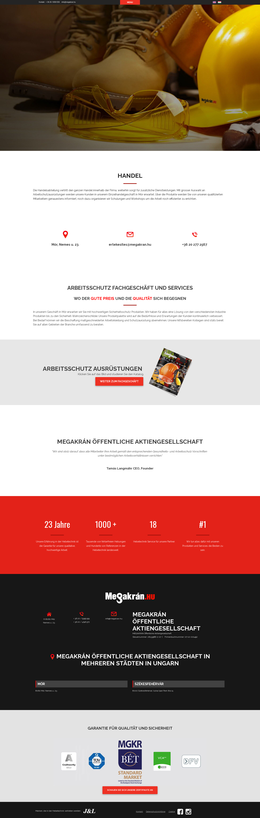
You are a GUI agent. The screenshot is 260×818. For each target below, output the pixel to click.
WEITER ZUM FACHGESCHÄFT (119, 381)
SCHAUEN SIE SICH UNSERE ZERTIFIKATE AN (130, 790)
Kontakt (41, 2)
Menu (130, 2)
